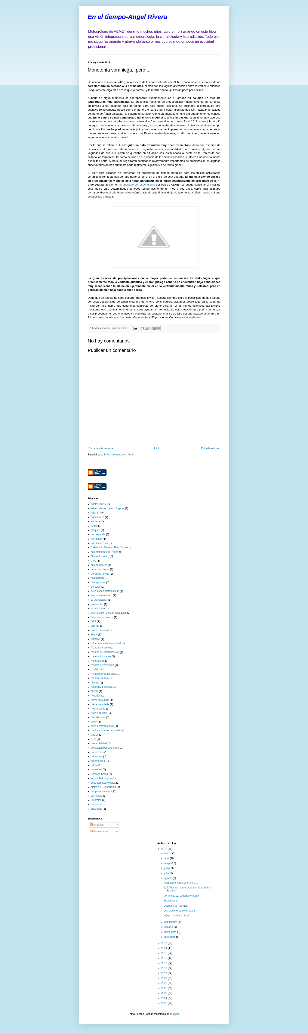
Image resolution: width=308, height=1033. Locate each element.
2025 (164, 1003)
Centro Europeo (100, 556)
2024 (164, 998)
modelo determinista (102, 665)
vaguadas (96, 808)
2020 (164, 978)
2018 (164, 968)
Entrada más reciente (101, 448)
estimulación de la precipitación (109, 612)
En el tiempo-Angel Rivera (127, 16)
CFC (93, 560)
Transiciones (171, 900)
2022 (164, 988)
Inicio (157, 448)
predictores (97, 752)
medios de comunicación (105, 652)
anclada (95, 521)
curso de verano (100, 569)
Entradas (97, 824)
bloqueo (95, 530)
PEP (93, 739)
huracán (95, 639)
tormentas (96, 795)
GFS (93, 621)
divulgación (97, 577)
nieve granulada (100, 704)
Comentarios (99, 831)
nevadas (96, 695)
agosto (168, 878)
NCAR (94, 691)
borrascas (96, 538)
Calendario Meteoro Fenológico (109, 547)
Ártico (94, 525)
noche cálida (98, 708)
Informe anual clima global (106, 643)
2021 (164, 983)
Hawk (94, 634)
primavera (96, 756)
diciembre (170, 936)
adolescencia (98, 504)
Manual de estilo (100, 647)
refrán (94, 765)
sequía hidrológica (101, 778)
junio (167, 868)
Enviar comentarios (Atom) (119, 454)
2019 (164, 973)
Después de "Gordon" (176, 905)
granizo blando (99, 630)
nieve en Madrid (100, 699)
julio (167, 873)
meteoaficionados (101, 656)
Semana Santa (99, 774)
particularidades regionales (106, 730)
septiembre (171, 921)
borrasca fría (98, 534)
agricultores (97, 517)
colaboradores (99, 564)
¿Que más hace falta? (176, 915)
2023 (164, 993)
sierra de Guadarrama (103, 787)
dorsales (96, 586)
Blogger (174, 1014)
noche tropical (99, 712)
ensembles (97, 604)
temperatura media (102, 791)
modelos (96, 669)
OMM (94, 721)
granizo (95, 625)
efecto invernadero (101, 595)
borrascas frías (99, 543)
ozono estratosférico (102, 725)
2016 (164, 958)
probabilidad (98, 760)
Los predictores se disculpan (180, 910)
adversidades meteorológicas (107, 508)
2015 (164, 953)
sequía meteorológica (103, 782)
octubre (168, 926)
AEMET (95, 512)
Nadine (95, 682)
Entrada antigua (210, 448)
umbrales (96, 800)
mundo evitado (99, 678)
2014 (164, 948)
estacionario (98, 608)
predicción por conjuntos (105, 747)
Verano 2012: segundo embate (181, 895)
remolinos (96, 769)
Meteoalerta (97, 660)
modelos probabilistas (103, 673)
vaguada (96, 804)
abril (167, 858)
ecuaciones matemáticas (105, 591)
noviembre (170, 932)
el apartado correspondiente (137, 184)
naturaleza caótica (101, 686)
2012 (164, 848)
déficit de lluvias (100, 573)
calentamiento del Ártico (104, 551)
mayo (167, 863)
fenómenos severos (102, 617)
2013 (164, 943)
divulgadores (98, 582)
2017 (164, 963)
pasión (94, 734)
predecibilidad (99, 743)
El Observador (99, 599)
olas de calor (98, 717)
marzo (168, 853)
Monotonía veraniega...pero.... (181, 882)
